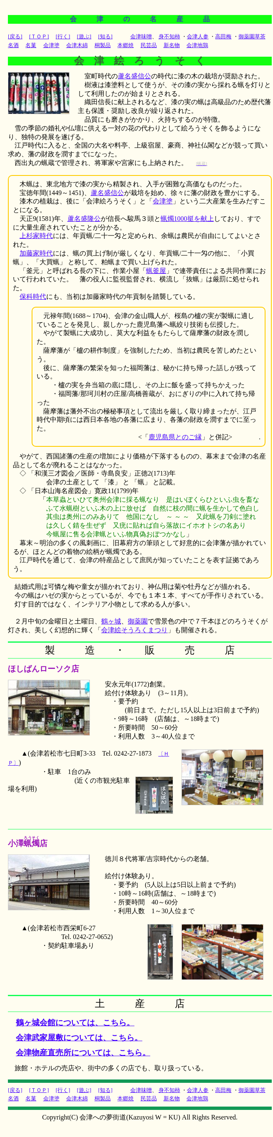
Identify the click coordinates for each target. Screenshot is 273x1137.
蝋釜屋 (156, 270)
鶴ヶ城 (111, 621)
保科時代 (33, 296)
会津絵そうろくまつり (134, 630)
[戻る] (15, 36)
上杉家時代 (36, 235)
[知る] (105, 36)
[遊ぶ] (84, 36)
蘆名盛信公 (134, 76)
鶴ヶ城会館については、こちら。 (75, 1022)
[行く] (63, 36)
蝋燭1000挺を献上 (187, 218)
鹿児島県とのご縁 (175, 437)
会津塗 (163, 201)
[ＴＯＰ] (39, 36)
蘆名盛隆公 (84, 218)
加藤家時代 (36, 253)
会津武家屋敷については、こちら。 (79, 1037)
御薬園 (138, 621)
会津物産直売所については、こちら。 (83, 1052)
